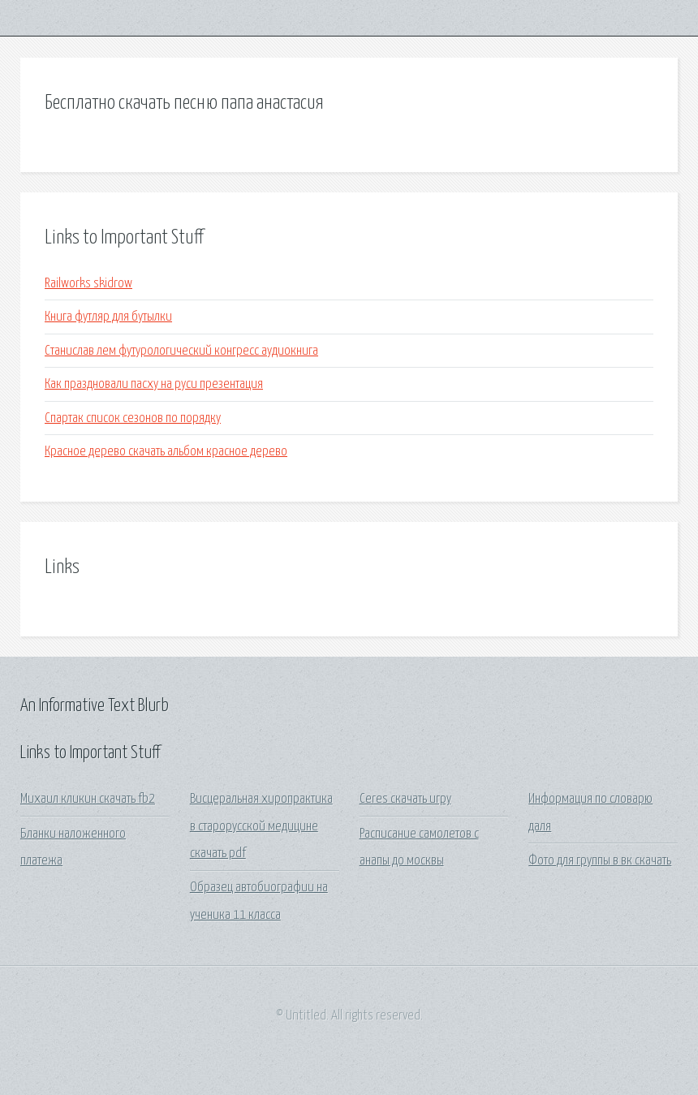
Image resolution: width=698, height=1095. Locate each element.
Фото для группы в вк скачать (599, 861)
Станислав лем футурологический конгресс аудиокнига (181, 351)
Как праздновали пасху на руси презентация (154, 384)
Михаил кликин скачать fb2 (87, 799)
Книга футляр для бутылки (108, 317)
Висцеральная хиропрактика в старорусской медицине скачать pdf (261, 826)
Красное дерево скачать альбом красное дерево (166, 452)
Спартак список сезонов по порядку (133, 418)
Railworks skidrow (88, 284)
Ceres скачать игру (405, 799)
